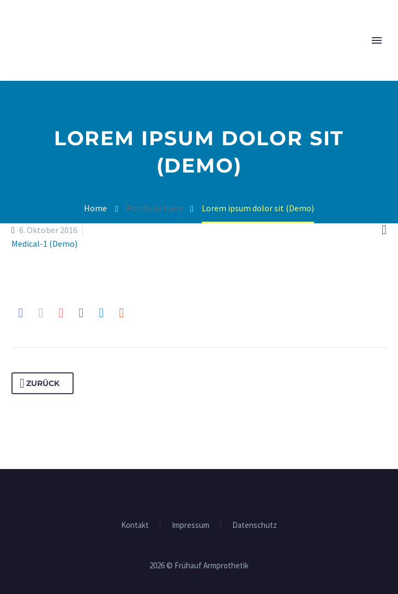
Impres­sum (190, 525)
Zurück (39, 383)
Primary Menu (377, 40)
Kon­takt (135, 525)
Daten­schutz (254, 525)
